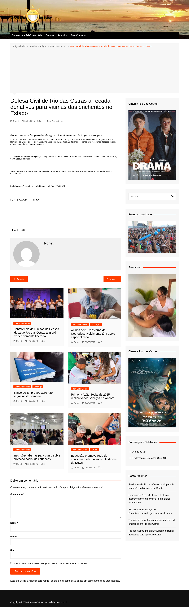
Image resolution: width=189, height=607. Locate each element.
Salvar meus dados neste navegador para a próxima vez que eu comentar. (50, 563)
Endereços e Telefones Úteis (27, 35)
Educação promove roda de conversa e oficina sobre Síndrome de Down (94, 459)
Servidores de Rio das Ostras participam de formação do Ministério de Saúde (151, 486)
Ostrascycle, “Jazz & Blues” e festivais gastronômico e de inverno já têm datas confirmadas (149, 499)
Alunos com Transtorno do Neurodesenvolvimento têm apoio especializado (93, 333)
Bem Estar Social (55, 121)
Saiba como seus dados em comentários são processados (88, 581)
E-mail (14, 536)
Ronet (14, 121)
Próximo (112, 279)
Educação (96, 324)
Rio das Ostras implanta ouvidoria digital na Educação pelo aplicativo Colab (151, 533)
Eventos (49, 35)
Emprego (38, 387)
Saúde (94, 450)
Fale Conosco (78, 35)
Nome (14, 523)
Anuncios (62, 35)
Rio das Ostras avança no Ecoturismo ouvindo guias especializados (150, 511)
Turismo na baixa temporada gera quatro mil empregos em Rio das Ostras (151, 522)
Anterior (19, 279)
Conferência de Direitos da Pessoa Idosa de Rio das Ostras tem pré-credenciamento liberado (36, 332)
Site (12, 550)
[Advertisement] (94, 70)
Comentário (17, 494)
